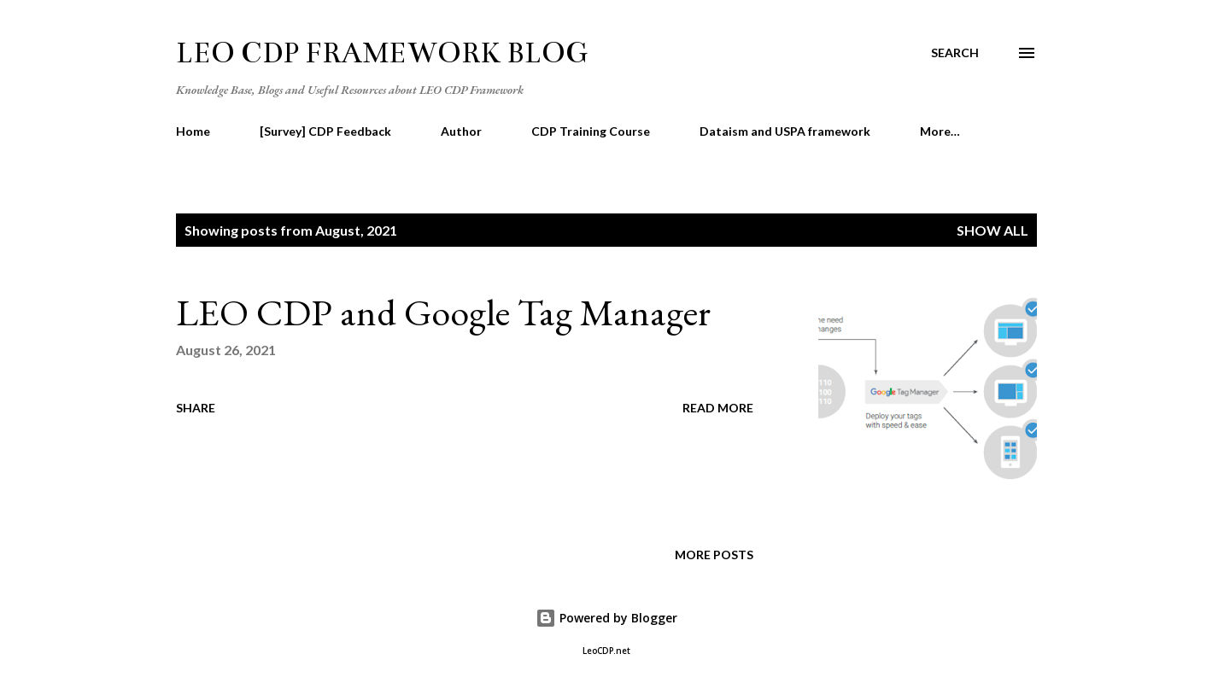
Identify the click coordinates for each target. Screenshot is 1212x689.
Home (193, 131)
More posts (714, 554)
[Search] (955, 53)
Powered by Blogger (606, 618)
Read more (717, 407)
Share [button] (195, 407)
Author (461, 131)
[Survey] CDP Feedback (325, 131)
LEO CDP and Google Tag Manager (443, 312)
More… (940, 131)
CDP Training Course (590, 131)
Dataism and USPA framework (785, 131)
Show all (992, 230)
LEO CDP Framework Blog (382, 53)
